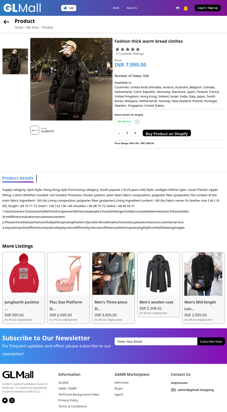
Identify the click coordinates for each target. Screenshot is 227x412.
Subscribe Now (211, 341)
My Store (33, 27)
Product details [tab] (18, 178)
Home (19, 27)
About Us (132, 7)
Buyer (119, 388)
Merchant (122, 382)
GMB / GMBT (67, 388)
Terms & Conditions (72, 406)
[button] (68, 8)
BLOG (116, 7)
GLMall (63, 382)
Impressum (179, 383)
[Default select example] (127, 121)
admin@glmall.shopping (196, 390)
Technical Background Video (78, 394)
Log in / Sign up (208, 8)
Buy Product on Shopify (167, 133)
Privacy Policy (68, 400)
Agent (119, 394)
